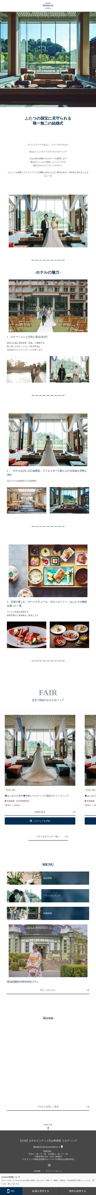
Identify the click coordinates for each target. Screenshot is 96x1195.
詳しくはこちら (48, 990)
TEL (11, 1191)
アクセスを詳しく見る (48, 1106)
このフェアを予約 (40, 821)
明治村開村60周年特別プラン (23, 981)
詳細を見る (40, 812)
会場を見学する (40, 1191)
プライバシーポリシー (54, 1171)
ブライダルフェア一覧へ (48, 836)
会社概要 (37, 1171)
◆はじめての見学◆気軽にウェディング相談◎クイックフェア (37, 796)
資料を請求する (77, 1191)
